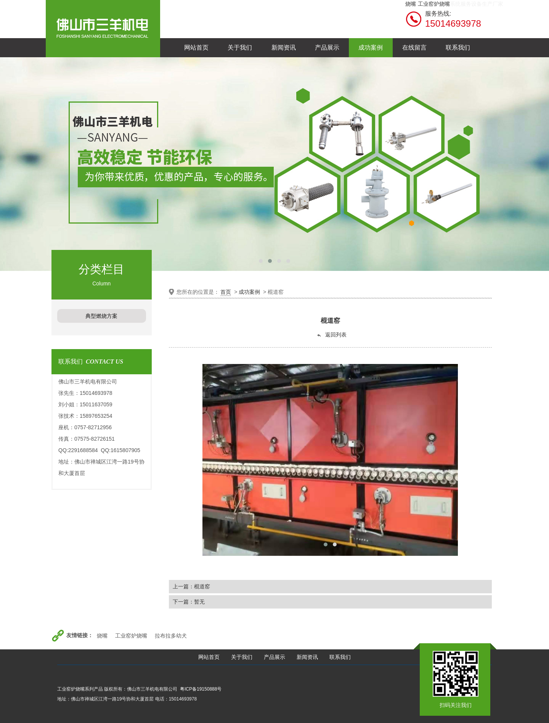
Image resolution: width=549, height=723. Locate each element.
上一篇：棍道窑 (191, 586)
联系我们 (340, 657)
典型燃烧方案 (101, 316)
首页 (225, 292)
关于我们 (241, 657)
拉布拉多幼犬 (171, 636)
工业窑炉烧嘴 (434, 4)
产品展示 (274, 657)
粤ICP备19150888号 (201, 689)
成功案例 (249, 292)
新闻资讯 (307, 657)
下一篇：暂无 (189, 602)
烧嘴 (410, 4)
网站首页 (209, 657)
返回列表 (331, 335)
